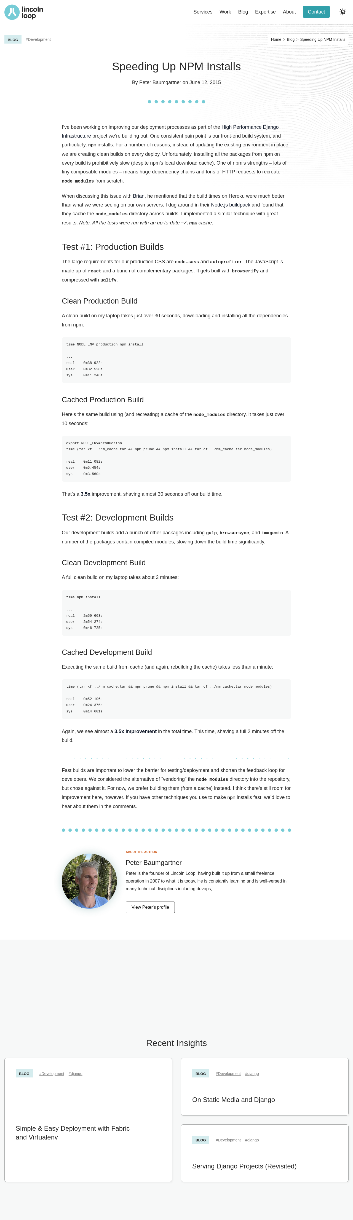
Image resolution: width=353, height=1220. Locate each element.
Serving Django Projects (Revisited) (244, 1163)
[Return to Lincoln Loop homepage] (23, 12)
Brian (139, 195)
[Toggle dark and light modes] (343, 12)
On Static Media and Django (233, 1097)
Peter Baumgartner (160, 82)
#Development (51, 1071)
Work (225, 12)
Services (203, 12)
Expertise (265, 12)
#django (75, 1071)
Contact (316, 12)
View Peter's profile (150, 904)
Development (39, 39)
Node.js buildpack (231, 204)
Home (276, 39)
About (289, 12)
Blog (243, 12)
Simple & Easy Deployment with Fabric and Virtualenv (73, 1130)
